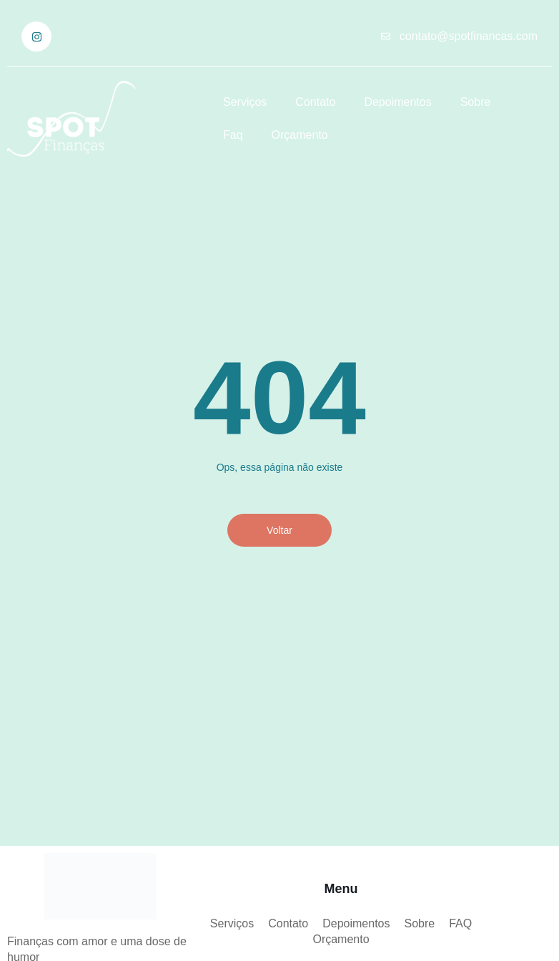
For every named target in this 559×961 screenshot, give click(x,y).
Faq (233, 135)
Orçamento (300, 135)
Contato (315, 102)
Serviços (245, 102)
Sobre (475, 102)
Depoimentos (397, 102)
